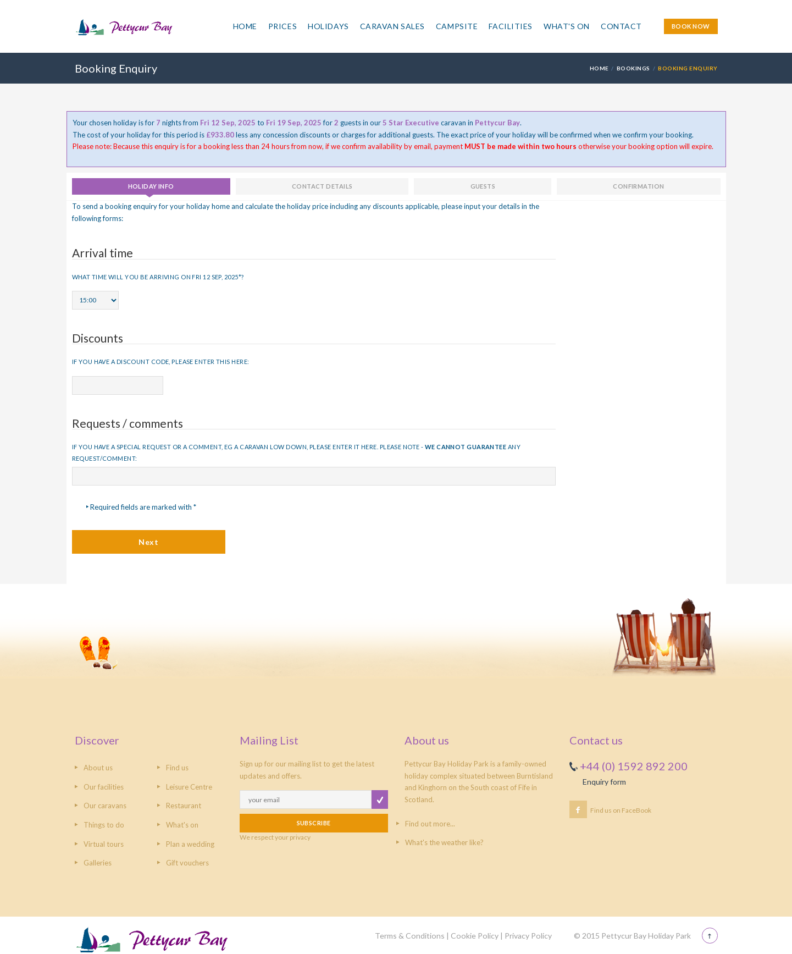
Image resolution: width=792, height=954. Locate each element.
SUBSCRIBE (314, 822)
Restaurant (183, 805)
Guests (483, 186)
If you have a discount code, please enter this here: (161, 361)
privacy (300, 837)
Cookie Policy (475, 935)
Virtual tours (104, 844)
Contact (621, 26)
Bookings (633, 68)
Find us (177, 767)
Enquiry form (604, 781)
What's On (567, 26)
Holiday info (151, 186)
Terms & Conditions (410, 935)
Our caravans (105, 805)
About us (98, 767)
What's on (182, 824)
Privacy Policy (528, 935)
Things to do (104, 824)
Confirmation (638, 186)
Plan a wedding (190, 844)
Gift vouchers (187, 862)
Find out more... (430, 823)
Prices (282, 26)
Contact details (322, 186)
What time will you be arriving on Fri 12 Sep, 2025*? (158, 276)
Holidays (328, 26)
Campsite (457, 26)
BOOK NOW (691, 26)
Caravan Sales (392, 26)
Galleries (98, 862)
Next (148, 542)
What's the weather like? (444, 842)
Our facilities (104, 786)
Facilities (511, 26)
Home (245, 26)
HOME (599, 68)
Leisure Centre (189, 786)
